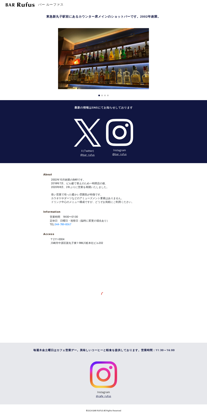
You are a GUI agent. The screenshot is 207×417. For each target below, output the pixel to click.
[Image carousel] (103, 62)
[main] (103, 16)
